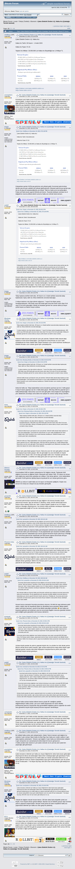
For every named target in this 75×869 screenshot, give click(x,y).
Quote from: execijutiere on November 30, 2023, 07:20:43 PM (32, 785)
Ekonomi (33, 21)
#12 (70, 543)
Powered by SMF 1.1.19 (27, 864)
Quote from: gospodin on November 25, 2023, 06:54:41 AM (31, 519)
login (21, 11)
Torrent (29, 14)
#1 (70, 35)
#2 (70, 96)
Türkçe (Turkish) (24, 21)
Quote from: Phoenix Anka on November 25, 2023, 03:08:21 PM (33, 621)
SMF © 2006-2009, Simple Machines (45, 864)
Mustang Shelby (7, 319)
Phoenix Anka (9, 542)
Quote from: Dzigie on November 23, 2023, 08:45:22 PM (31, 209)
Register (28, 17)
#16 (70, 712)
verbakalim (8, 712)
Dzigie (6, 127)
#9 (70, 468)
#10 (70, 497)
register (26, 11)
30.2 (25, 14)
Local (15, 21)
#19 (70, 782)
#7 (70, 356)
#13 (70, 574)
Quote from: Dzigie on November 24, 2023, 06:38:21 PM (31, 409)
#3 (70, 127)
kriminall (7, 616)
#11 (70, 515)
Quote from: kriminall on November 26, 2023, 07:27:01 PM (31, 666)
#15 (70, 663)
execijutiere (8, 95)
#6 (70, 319)
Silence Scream (7, 468)
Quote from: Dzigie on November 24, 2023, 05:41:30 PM (31, 322)
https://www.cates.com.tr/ (24, 90)
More (34, 17)
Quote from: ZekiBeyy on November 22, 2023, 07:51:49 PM (31, 131)
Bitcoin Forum (7, 21)
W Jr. (6, 816)
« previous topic (58, 26)
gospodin (7, 496)
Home (8, 17)
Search (18, 17)
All (14, 28)
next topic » (67, 26)
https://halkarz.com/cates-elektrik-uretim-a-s (30, 88)
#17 (70, 731)
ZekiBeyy (7, 35)
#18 (70, 750)
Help (13, 17)
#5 (70, 292)
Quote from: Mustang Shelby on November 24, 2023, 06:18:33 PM (33, 360)
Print (68, 28)
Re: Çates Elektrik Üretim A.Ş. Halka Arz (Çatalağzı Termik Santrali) (42, 95)
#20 (70, 817)
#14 (70, 617)
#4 (70, 206)
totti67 (6, 205)
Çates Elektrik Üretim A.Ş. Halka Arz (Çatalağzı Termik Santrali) (41, 35)
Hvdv (6, 405)
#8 (70, 405)
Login (23, 17)
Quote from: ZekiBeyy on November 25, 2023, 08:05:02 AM (31, 578)
